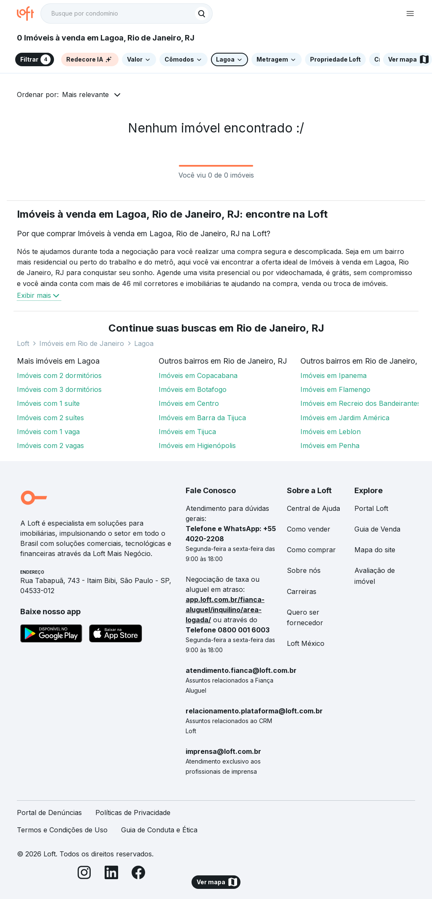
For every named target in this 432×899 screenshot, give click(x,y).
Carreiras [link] (301, 591)
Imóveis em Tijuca (187, 431)
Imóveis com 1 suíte (48, 403)
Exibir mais (39, 295)
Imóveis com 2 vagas (50, 445)
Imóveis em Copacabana (198, 375)
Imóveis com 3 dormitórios (59, 389)
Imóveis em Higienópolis (197, 445)
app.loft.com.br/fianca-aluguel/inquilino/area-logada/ (225, 609)
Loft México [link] (305, 643)
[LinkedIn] (111, 874)
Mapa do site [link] (374, 549)
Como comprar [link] (311, 549)
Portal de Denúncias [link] (49, 812)
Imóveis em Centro (189, 403)
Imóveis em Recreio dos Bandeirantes (360, 403)
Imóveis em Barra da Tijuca (202, 417)
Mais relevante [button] (85, 94)
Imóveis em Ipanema (333, 375)
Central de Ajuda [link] (313, 508)
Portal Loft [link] (371, 508)
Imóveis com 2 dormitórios (59, 375)
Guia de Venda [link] (377, 529)
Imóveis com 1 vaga (48, 431)
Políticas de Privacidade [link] (132, 812)
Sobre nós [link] (304, 570)
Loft (23, 343)
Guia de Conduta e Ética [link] (159, 830)
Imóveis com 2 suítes (50, 417)
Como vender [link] (308, 529)
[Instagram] (84, 874)
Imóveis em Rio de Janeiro (81, 343)
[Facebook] (138, 874)
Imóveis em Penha (329, 445)
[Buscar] (201, 13)
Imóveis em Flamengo (335, 389)
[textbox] (126, 13)
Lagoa (144, 343)
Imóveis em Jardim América (344, 417)
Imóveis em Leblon (330, 431)
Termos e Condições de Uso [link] (62, 830)
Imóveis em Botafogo (193, 389)
